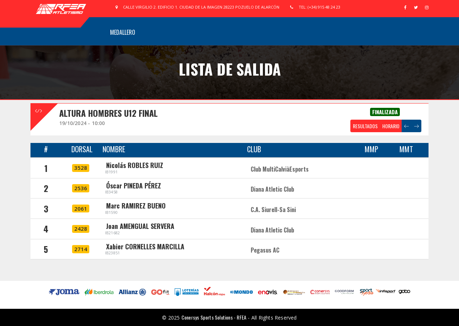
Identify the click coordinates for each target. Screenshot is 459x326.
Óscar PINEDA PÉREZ (133, 185)
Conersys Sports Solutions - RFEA (213, 317)
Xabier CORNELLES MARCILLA (145, 246)
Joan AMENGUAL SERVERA (140, 226)
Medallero (122, 32)
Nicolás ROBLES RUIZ (134, 165)
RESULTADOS (365, 126)
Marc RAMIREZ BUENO (136, 205)
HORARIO (390, 126)
